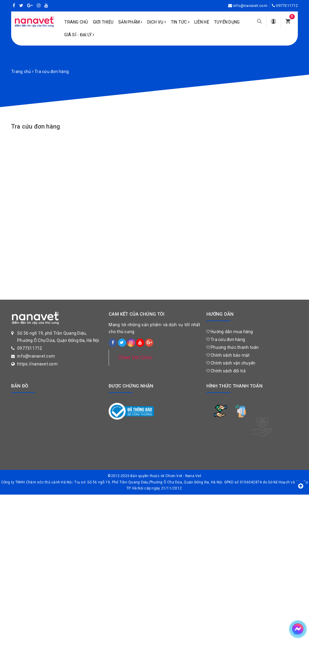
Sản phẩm (130, 22)
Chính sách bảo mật (228, 355)
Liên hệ (201, 22)
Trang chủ (76, 22)
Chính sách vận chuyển (231, 363)
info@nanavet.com (250, 5)
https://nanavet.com (37, 364)
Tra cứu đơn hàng (35, 126)
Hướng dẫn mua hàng (229, 331)
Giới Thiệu (103, 22)
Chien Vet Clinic (135, 357)
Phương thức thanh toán (232, 347)
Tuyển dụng (227, 22)
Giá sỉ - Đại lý (79, 34)
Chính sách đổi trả (226, 370)
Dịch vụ (156, 22)
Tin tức (180, 22)
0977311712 (287, 5)
